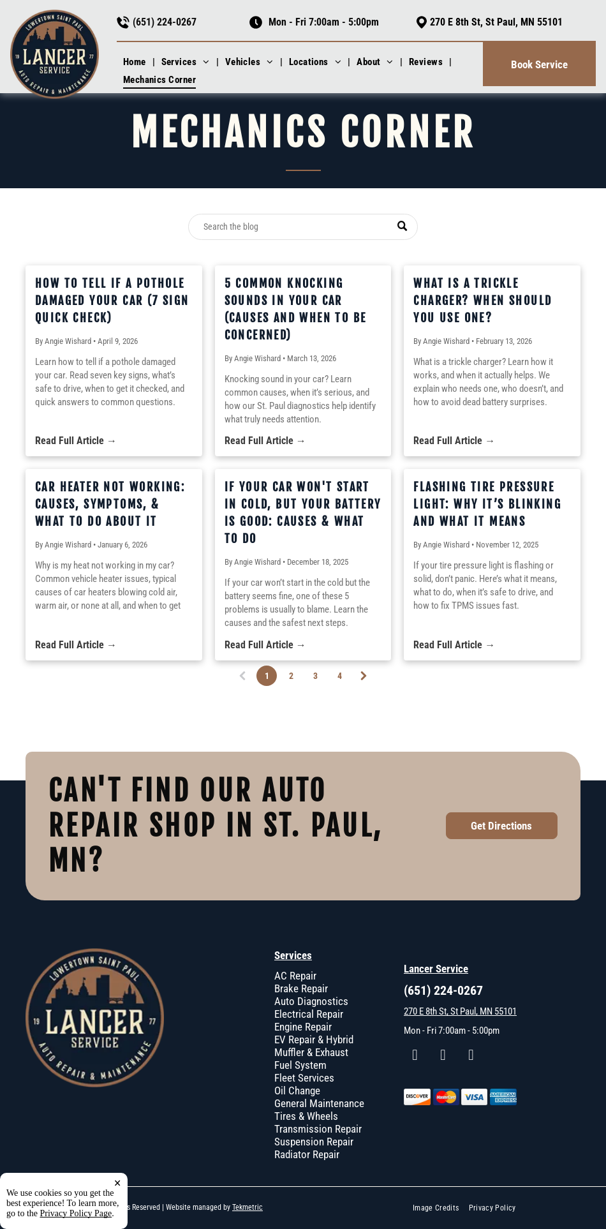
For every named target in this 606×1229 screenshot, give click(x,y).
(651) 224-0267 (164, 22)
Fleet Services (304, 1077)
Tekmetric (247, 1207)
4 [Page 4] (339, 676)
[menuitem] (136, 62)
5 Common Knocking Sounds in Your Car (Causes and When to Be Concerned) (296, 309)
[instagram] (443, 1056)
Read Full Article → (76, 441)
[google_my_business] (471, 1056)
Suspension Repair (313, 1141)
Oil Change (297, 1090)
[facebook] (415, 1056)
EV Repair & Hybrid (313, 1039)
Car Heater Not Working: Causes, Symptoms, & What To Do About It (110, 504)
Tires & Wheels (306, 1116)
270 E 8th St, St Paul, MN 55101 (496, 22)
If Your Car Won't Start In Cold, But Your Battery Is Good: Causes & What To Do (303, 513)
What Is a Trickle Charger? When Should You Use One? (482, 300)
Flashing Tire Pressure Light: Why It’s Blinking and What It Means (487, 504)
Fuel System (300, 1065)
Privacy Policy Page (76, 1213)
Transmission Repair (318, 1128)
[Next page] (363, 676)
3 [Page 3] (315, 676)
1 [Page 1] (268, 678)
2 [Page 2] (291, 676)
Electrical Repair (308, 1014)
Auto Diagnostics (311, 1001)
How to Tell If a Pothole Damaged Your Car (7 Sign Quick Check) (112, 300)
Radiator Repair (306, 1154)
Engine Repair (303, 1026)
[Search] (303, 227)
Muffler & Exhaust (311, 1052)
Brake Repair (301, 988)
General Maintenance (319, 1103)
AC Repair (295, 975)
